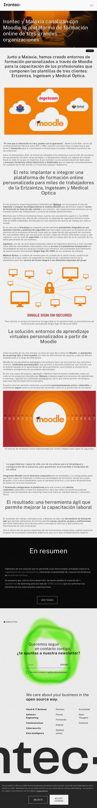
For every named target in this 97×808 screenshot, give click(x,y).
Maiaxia (57, 204)
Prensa (59, 714)
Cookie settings (42, 791)
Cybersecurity (33, 728)
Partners (60, 709)
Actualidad (84, 709)
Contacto (83, 723)
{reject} (38, 800)
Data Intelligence (35, 733)
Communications (34, 723)
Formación (61, 719)
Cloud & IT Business (36, 709)
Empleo (59, 725)
